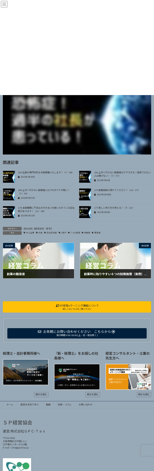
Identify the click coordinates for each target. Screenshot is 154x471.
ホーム (9, 404)
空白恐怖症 (52, 233)
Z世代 (64, 233)
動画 (48, 404)
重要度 (87, 233)
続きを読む (41, 394)
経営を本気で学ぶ (30, 404)
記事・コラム (64, 404)
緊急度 (97, 233)
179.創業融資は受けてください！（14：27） (117, 190)
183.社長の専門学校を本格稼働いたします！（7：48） (46, 172)
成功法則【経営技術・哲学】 (38, 228)
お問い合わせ (85, 404)
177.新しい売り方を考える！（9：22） (114, 207)
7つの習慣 (75, 233)
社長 (40, 233)
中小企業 (30, 233)
